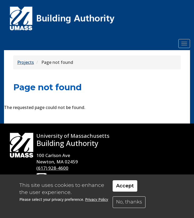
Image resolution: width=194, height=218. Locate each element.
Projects (25, 62)
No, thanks (129, 202)
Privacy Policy (96, 199)
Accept (125, 186)
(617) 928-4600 (52, 168)
